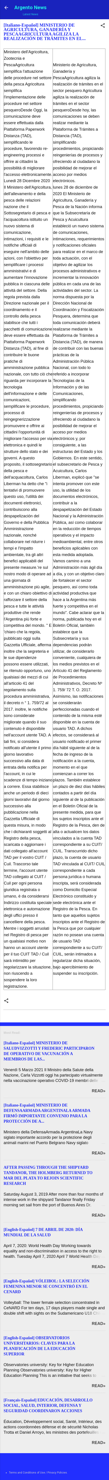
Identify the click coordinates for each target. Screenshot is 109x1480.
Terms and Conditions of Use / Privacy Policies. (38, 1472)
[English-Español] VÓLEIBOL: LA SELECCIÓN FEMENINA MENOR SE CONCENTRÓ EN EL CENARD (46, 1286)
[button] (102, 26)
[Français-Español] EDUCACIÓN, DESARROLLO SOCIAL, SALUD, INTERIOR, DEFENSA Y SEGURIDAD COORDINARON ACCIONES (48, 1405)
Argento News (30, 7)
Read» (98, 1091)
